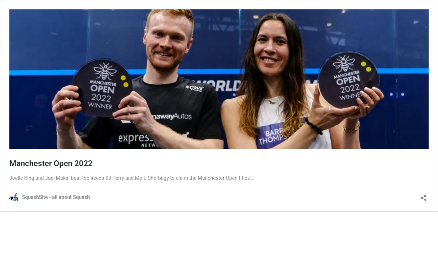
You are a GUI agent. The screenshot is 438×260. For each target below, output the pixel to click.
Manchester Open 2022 (50, 163)
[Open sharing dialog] (424, 195)
